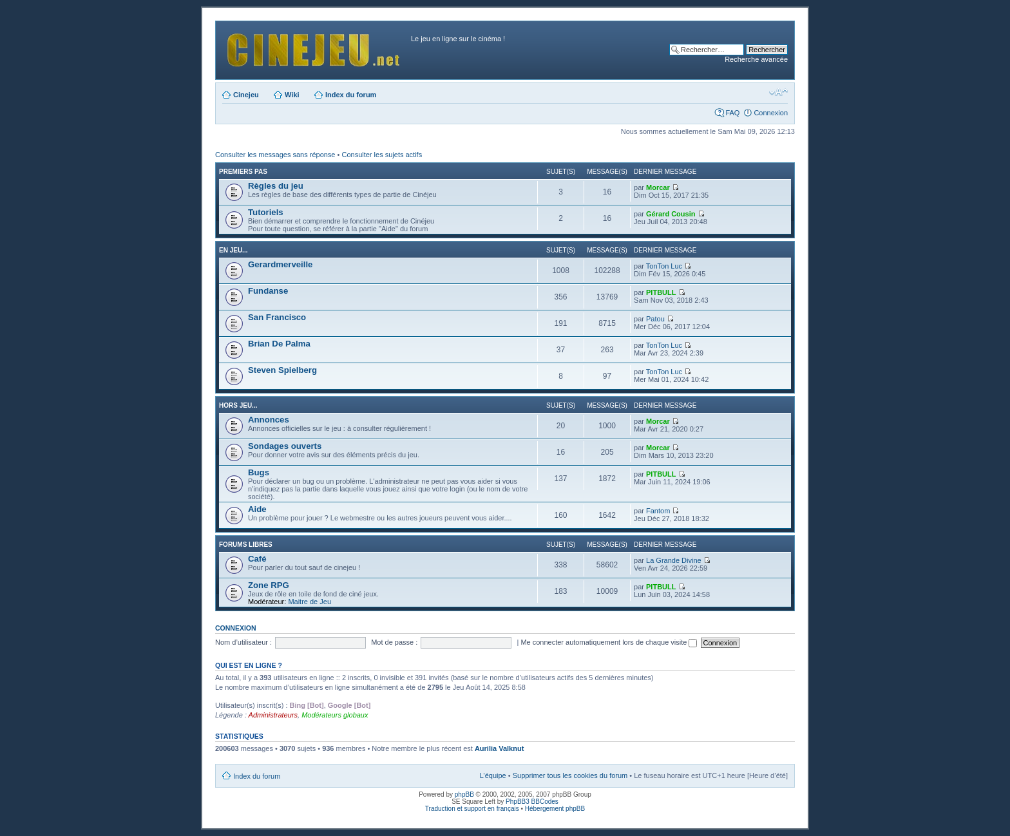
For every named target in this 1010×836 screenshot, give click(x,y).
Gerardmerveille (280, 264)
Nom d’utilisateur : (243, 642)
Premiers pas (243, 171)
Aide (257, 509)
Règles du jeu (275, 186)
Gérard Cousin (670, 214)
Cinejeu (246, 95)
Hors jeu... (238, 405)
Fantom (658, 511)
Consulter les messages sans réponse (275, 154)
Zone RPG (268, 585)
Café (257, 559)
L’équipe (493, 775)
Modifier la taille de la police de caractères (778, 92)
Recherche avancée (756, 59)
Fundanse (268, 291)
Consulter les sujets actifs (381, 154)
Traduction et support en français (472, 808)
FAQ (732, 113)
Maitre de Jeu (309, 601)
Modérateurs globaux (334, 715)
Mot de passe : (394, 642)
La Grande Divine (673, 560)
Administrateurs (273, 715)
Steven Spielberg (282, 370)
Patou (655, 319)
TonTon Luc (664, 266)
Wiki (292, 95)
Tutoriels (265, 212)
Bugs (258, 472)
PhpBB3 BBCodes (532, 801)
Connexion (771, 113)
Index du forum (350, 95)
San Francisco (277, 317)
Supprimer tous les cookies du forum (570, 775)
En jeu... (233, 250)
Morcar (658, 187)
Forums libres (245, 544)
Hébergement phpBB (555, 808)
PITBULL (661, 292)
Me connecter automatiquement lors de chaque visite (608, 642)
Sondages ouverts (284, 446)
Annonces (268, 419)
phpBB (464, 794)
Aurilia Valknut (499, 748)
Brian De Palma (279, 343)
